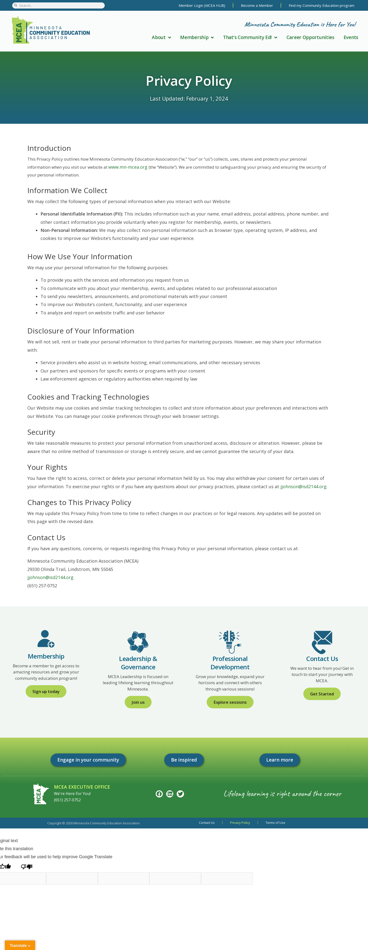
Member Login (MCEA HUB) (202, 5)
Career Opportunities (310, 37)
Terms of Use (275, 822)
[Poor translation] (26, 866)
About (161, 37)
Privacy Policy (240, 822)
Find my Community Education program (321, 5)
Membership (197, 37)
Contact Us (207, 822)
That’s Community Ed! (250, 37)
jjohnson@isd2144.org (303, 486)
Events (351, 37)
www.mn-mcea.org (128, 167)
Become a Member (257, 5)
